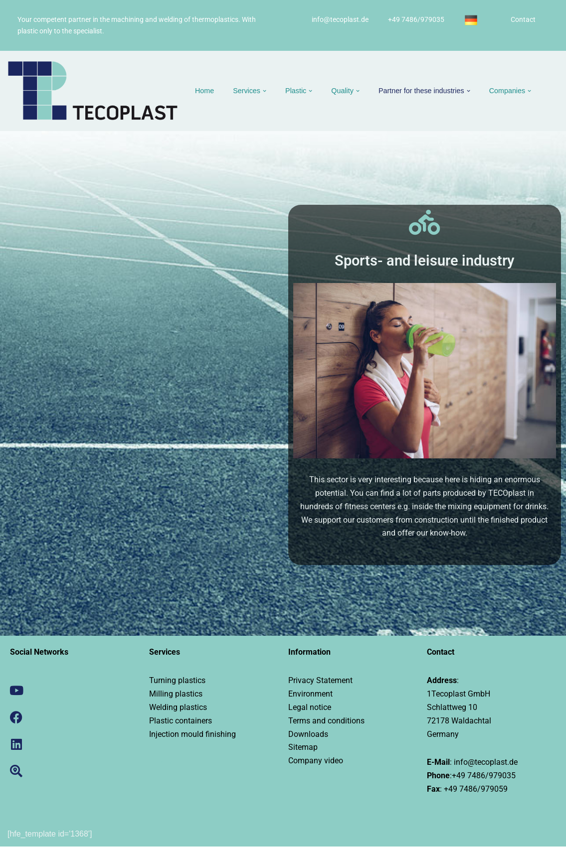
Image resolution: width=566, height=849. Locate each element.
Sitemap (303, 749)
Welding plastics (178, 708)
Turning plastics (177, 682)
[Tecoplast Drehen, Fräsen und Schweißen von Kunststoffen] (92, 91)
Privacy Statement (320, 682)
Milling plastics (175, 695)
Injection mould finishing (192, 736)
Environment (310, 695)
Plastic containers (180, 722)
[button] (265, 91)
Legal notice (309, 708)
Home (204, 91)
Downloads (308, 736)
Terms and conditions (326, 722)
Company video (315, 763)
